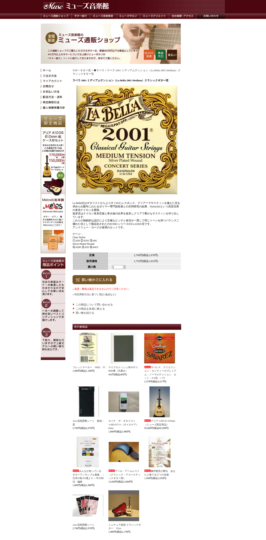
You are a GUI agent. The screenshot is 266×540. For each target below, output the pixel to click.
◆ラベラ (99, 70)
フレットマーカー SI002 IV (89, 367)
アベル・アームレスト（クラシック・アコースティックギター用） (124, 474)
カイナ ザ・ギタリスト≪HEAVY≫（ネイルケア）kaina (123, 424)
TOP (75, 70)
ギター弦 (85, 70)
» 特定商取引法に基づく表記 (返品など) (94, 294)
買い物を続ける (83, 312)
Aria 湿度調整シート (83, 525)
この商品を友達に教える (89, 308)
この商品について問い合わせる (93, 304)
